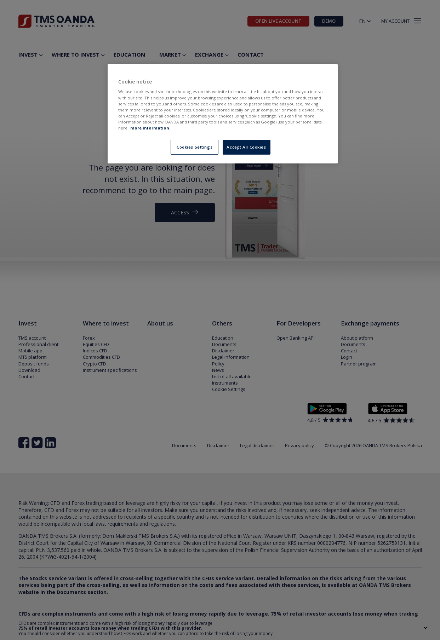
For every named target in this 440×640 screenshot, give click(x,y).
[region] (223, 113)
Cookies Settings (194, 147)
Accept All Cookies (246, 147)
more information (149, 128)
